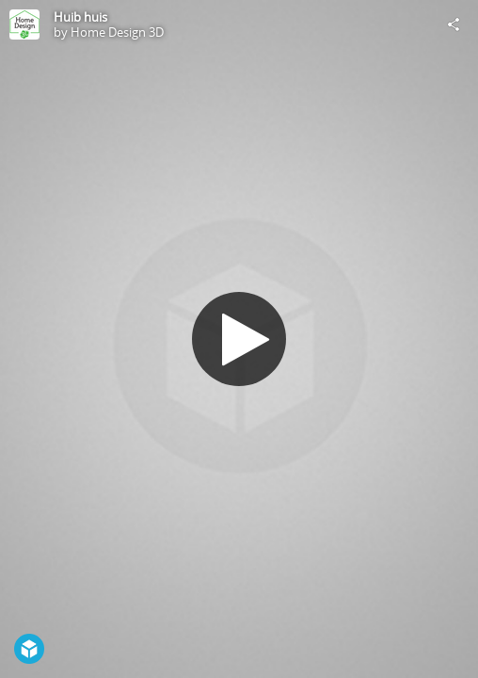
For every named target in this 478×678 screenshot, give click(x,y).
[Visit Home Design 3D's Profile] (24, 24)
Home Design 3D (117, 32)
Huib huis (80, 16)
